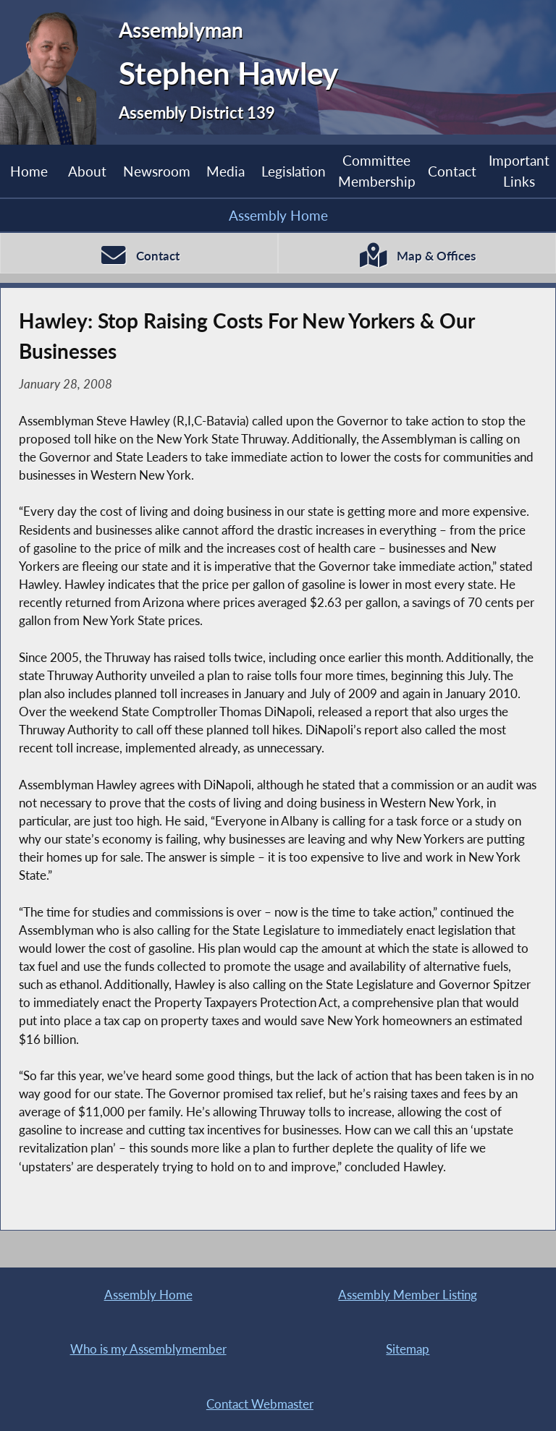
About (87, 171)
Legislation (293, 171)
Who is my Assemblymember (148, 1348)
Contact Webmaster (259, 1403)
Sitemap (407, 1348)
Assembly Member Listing (407, 1294)
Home (29, 171)
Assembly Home (278, 215)
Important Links (519, 170)
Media (225, 171)
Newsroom (156, 171)
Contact (452, 171)
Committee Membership (377, 170)
